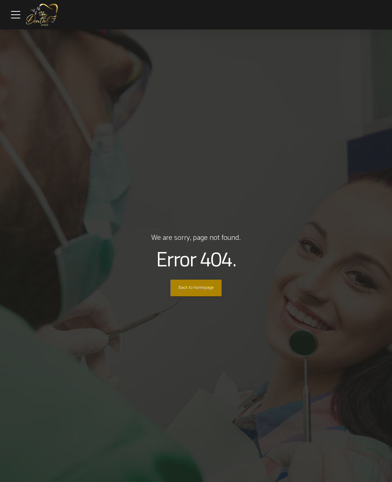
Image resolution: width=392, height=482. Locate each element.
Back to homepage (196, 287)
